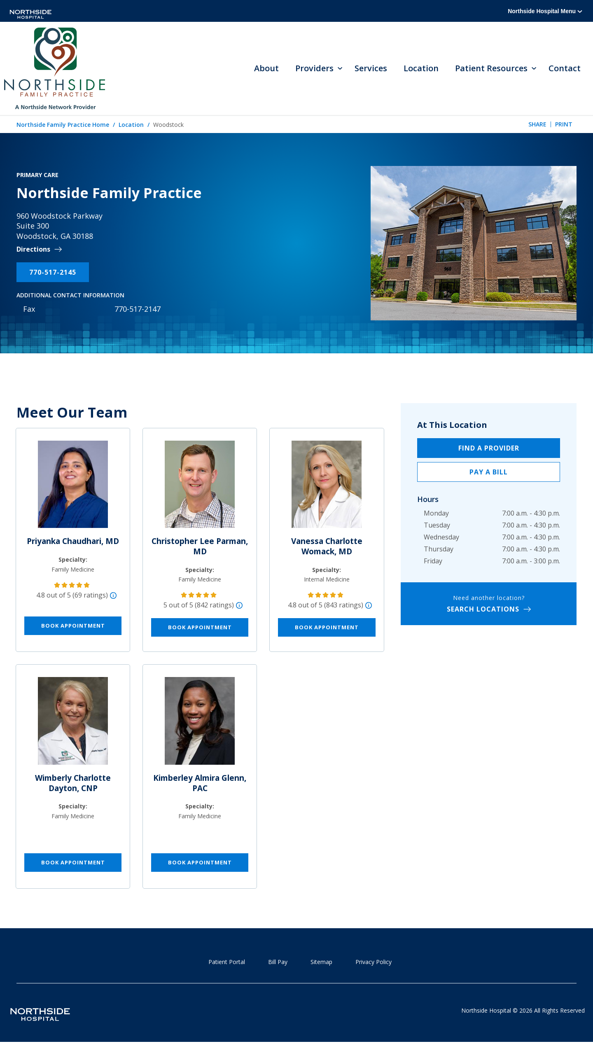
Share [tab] (537, 125)
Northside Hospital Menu (545, 11)
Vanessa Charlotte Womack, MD (326, 547)
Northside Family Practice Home (62, 126)
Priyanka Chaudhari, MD (73, 542)
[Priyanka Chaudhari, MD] (73, 488)
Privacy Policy (373, 963)
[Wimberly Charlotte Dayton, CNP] (73, 725)
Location (421, 69)
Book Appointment (73, 626)
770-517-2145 (52, 273)
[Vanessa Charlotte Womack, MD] (327, 488)
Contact (565, 69)
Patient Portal (226, 963)
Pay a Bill (488, 473)
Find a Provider (488, 449)
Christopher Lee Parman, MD (200, 547)
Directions (33, 250)
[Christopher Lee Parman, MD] (200, 488)
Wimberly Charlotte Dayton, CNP (73, 784)
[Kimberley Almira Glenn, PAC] (200, 725)
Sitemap (321, 963)
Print (563, 125)
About (266, 69)
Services (371, 69)
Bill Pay (277, 963)
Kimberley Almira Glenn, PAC (199, 784)
